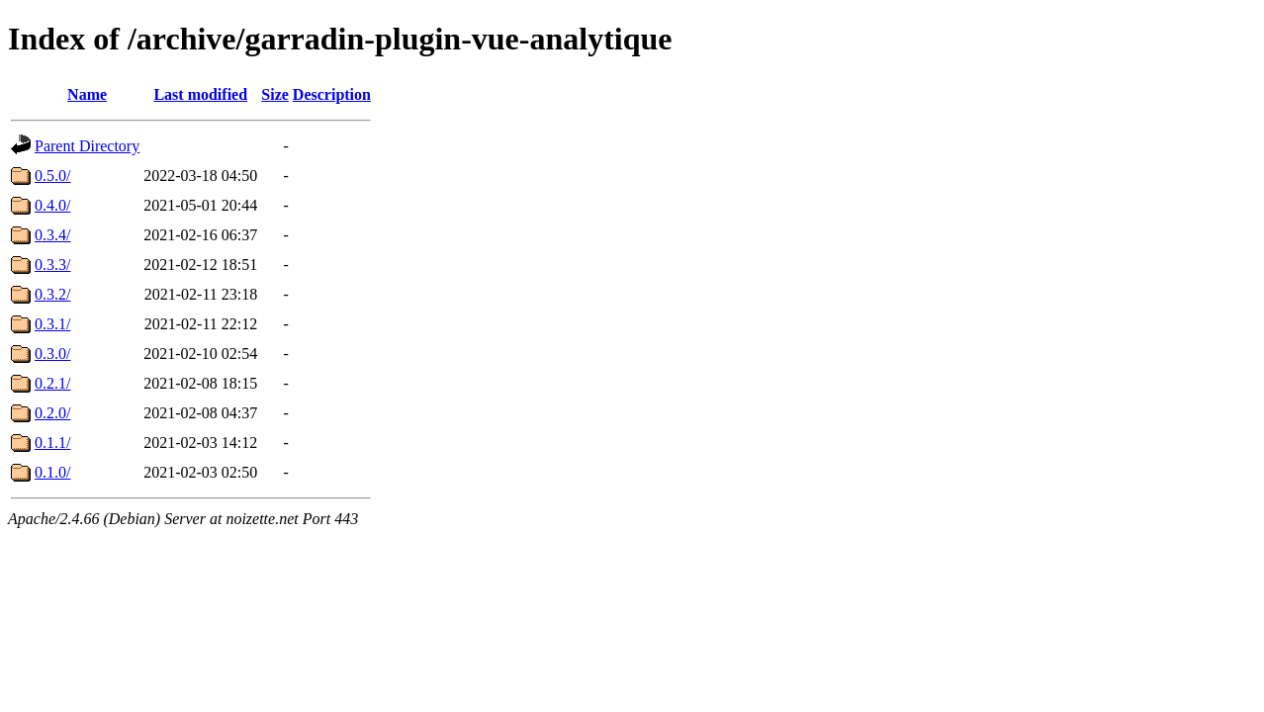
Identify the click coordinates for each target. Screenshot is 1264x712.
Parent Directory (87, 145)
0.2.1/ (52, 383)
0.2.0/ (52, 412)
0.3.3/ (52, 264)
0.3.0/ (52, 353)
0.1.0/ (52, 472)
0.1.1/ (52, 442)
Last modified (200, 94)
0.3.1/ (52, 323)
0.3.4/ (52, 234)
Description (332, 94)
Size (275, 94)
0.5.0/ (52, 175)
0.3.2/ (52, 294)
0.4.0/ (52, 205)
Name (87, 94)
